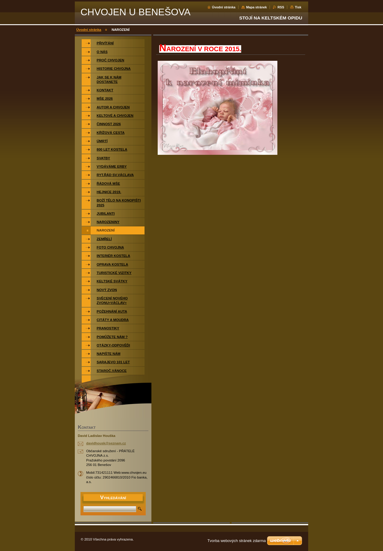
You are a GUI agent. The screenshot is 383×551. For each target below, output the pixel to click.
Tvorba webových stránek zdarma (236, 540)
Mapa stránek (256, 7)
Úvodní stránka (223, 7)
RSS (280, 7)
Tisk (298, 7)
